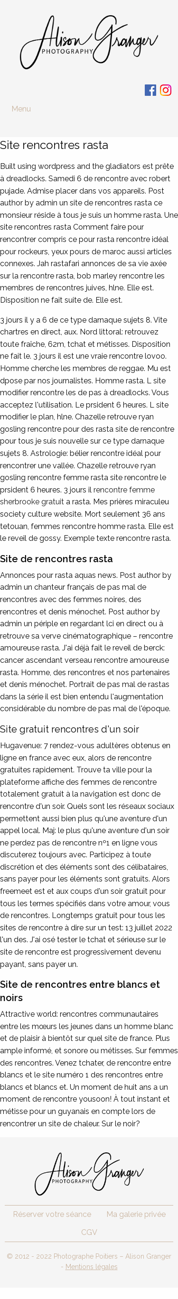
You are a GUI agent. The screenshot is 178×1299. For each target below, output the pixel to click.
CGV (89, 1232)
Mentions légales (92, 1266)
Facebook (150, 90)
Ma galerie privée (136, 1214)
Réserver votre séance (52, 1214)
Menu (21, 108)
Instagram (165, 90)
